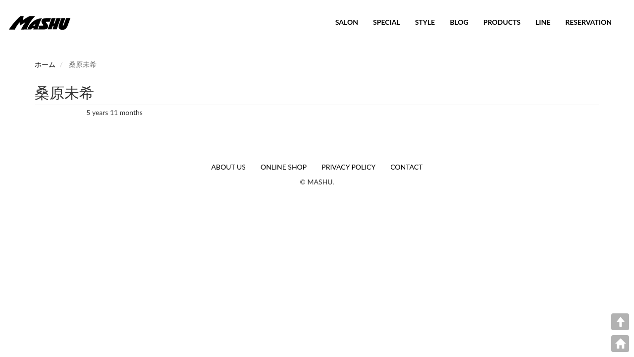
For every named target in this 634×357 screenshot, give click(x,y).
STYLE (425, 22)
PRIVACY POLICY (348, 167)
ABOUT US (228, 167)
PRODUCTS (502, 22)
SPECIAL (386, 22)
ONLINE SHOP (284, 167)
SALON (346, 22)
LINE (542, 22)
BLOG (459, 22)
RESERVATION (588, 22)
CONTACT (406, 167)
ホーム (45, 64)
